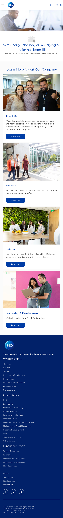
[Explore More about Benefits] (15, 200)
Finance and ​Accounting (13, 408)
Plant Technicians (10, 466)
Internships (7, 455)
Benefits (6, 368)
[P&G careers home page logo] (15, 4)
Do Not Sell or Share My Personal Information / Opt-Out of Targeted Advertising (19, 509)
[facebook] (5, 491)
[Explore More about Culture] (15, 264)
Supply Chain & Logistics (13, 437)
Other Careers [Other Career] (9, 441)
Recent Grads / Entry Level (14, 458)
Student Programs (11, 451)
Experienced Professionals (14, 462)
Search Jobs (8, 477)
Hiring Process (9, 379)
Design (6, 400)
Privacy (22, 512)
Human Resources (10, 411)
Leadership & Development (14, 375)
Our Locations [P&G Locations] (9, 390)
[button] (51, 5)
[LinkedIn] (13, 491)
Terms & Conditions (9, 512)
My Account (8, 485)
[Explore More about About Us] (15, 136)
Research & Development (13, 430)
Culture (6, 371)
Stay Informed (9, 481)
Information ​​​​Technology (13, 415)
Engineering (8, 404)
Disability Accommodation (14, 383)
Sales (5, 433)
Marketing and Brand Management (17, 426)
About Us (7, 364)
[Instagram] (21, 491)
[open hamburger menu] (2, 5)
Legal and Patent (10, 419)
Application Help (10, 386)
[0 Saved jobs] (59, 5)
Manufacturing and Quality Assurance (18, 422)
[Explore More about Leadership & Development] (15, 325)
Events (6, 474)
